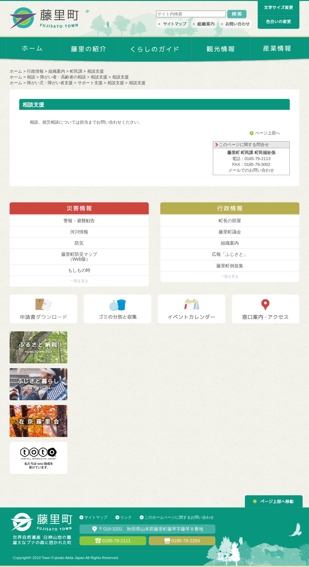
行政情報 (35, 71)
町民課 (76, 71)
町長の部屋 (230, 220)
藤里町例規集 (229, 265)
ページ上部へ (267, 133)
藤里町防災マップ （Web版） (79, 256)
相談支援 (99, 77)
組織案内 (56, 71)
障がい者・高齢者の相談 (63, 77)
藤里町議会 (230, 231)
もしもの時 (79, 270)
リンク (126, 517)
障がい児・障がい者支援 (50, 82)
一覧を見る (79, 281)
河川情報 (79, 231)
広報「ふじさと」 (230, 254)
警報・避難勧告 (79, 220)
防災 (79, 243)
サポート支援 (90, 82)
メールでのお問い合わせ (251, 170)
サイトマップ (95, 517)
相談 (31, 77)
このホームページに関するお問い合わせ (179, 517)
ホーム (16, 71)
